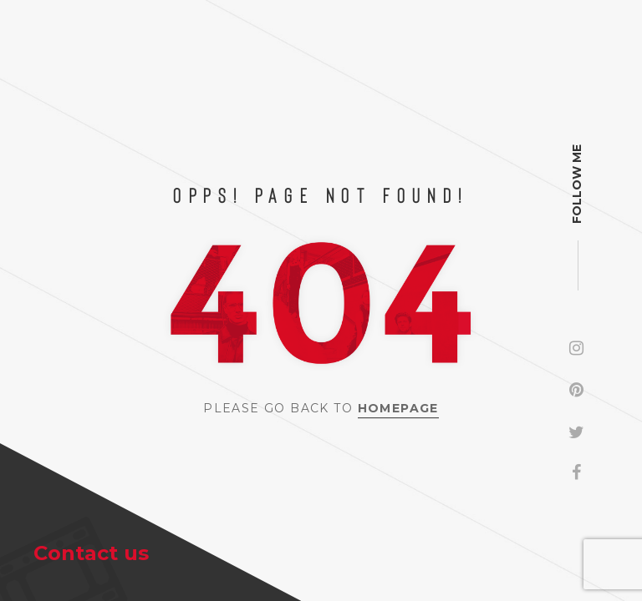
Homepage (398, 408)
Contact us (91, 553)
